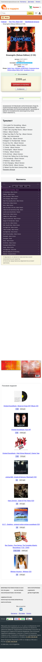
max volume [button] (10, 186)
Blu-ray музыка (18, 590)
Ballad (9, 68)
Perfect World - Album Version (10, 203)
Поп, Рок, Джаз (5, 590)
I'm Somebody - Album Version (10, 192)
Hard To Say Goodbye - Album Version (12, 234)
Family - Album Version (8, 247)
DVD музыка (17, 592)
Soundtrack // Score (29, 70)
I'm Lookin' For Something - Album (11, 189)
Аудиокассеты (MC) (6, 597)
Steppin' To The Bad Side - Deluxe (11, 220)
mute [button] (2, 186)
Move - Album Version (8, 205)
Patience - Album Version (9, 194)
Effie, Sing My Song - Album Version (11, 225)
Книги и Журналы (6, 602)
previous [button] (14, 186)
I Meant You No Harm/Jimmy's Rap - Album (13, 209)
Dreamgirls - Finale (7, 238)
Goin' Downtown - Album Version (10, 196)
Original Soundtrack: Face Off (21, 430)
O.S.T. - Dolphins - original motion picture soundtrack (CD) (21, 524)
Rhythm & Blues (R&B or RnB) (15, 70)
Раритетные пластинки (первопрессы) (12, 599)
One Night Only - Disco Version (10, 231)
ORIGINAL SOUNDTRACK (21, 68)
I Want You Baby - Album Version (10, 229)
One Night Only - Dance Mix (9, 249)
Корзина (37, 7)
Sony (23, 66)
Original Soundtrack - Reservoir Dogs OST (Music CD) (21, 406)
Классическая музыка (7, 592)
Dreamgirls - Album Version (9, 236)
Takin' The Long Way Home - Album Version (13, 200)
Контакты (23, 1)
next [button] (28, 186)
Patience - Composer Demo (9, 253)
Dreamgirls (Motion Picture (9, 245)
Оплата (38, 1)
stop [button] (23, 186)
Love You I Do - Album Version (10, 223)
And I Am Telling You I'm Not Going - (11, 251)
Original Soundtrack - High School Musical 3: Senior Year (20, 453)
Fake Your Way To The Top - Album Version (13, 207)
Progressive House (34, 68)
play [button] (19, 186)
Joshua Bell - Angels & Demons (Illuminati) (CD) (21, 477)
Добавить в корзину (21, 85)
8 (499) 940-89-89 (31, 637)
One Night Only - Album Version (10, 227)
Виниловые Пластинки (7, 587)
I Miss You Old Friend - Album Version (12, 218)
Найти (30, 13)
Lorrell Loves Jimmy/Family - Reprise (11, 212)
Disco (12, 68)
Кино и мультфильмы (34, 587)
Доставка (31, 1)
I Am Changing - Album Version (10, 198)
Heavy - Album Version (8, 240)
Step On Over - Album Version (10, 214)
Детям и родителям (33, 592)
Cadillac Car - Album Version (9, 216)
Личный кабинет (39, 13)
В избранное (20, 89)
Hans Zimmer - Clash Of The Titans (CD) (21, 501)
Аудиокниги (31, 590)
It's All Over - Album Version (9, 242)
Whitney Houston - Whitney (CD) (21, 572)
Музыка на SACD (18, 587)
